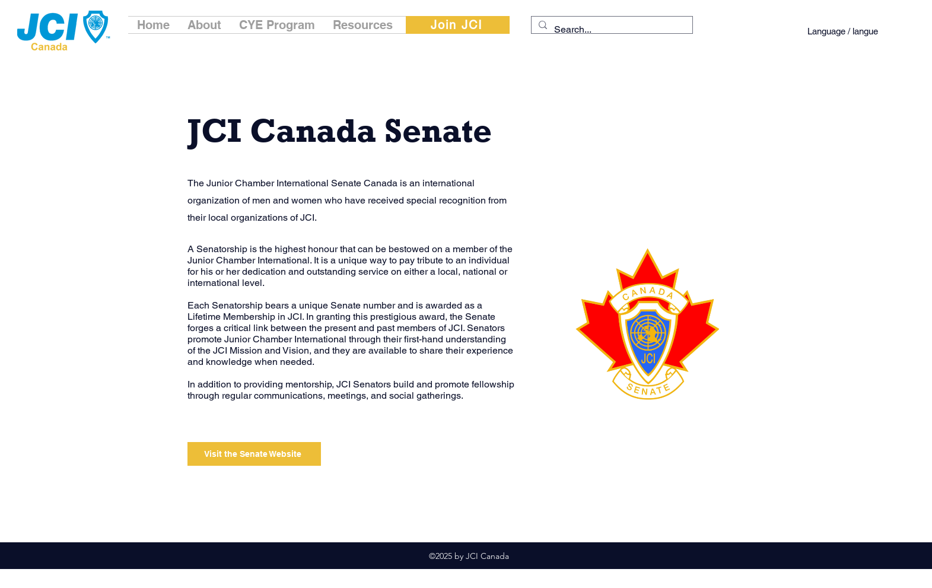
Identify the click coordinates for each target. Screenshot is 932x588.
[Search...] (610, 30)
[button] (204, 25)
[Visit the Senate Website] (254, 454)
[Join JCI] (458, 25)
